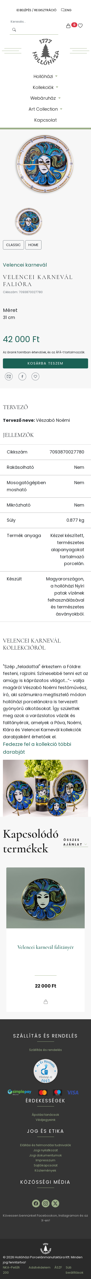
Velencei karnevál (25, 264)
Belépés (24, 10)
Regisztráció (45, 10)
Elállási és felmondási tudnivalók (45, 1145)
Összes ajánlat (75, 842)
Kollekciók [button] (44, 87)
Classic (13, 244)
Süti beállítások (74, 1270)
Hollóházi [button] (43, 76)
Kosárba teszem (45, 363)
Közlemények (45, 1170)
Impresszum (45, 1160)
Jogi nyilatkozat (45, 1150)
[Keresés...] (34, 22)
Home (33, 244)
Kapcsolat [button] (45, 120)
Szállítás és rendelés (45, 1050)
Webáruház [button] (43, 98)
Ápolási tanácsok (45, 1114)
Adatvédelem (39, 1267)
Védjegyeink (46, 1119)
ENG (66, 10)
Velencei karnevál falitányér (45, 947)
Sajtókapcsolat (46, 1165)
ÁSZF (58, 1267)
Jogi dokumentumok (45, 1155)
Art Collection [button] (44, 109)
